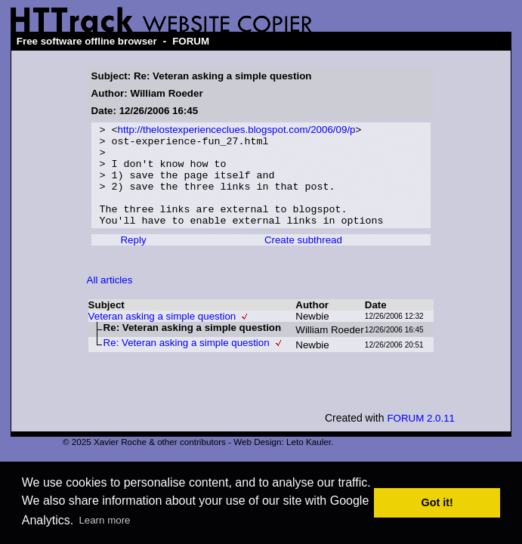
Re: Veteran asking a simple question (186, 362)
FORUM (190, 41)
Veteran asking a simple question (162, 336)
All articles (110, 299)
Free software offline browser (87, 41)
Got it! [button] (437, 502)
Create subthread (303, 259)
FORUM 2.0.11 (421, 438)
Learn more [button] (104, 520)
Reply (133, 259)
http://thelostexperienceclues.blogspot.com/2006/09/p (237, 131)
